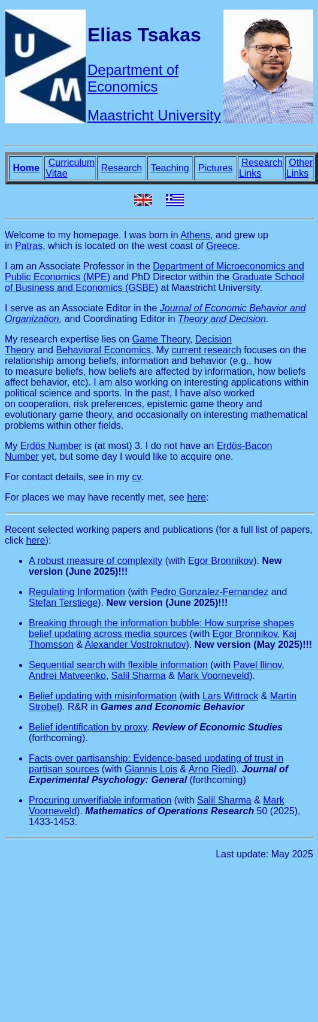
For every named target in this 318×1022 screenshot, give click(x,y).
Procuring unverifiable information (100, 800)
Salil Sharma (138, 676)
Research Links (261, 167)
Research (121, 168)
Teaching (170, 168)
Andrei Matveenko (67, 676)
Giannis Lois (151, 769)
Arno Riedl (211, 769)
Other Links (299, 167)
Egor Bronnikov (220, 561)
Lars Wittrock (230, 696)
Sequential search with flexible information (118, 665)
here (196, 497)
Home (26, 168)
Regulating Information (77, 592)
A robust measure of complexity (95, 561)
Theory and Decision (222, 319)
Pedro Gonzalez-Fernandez (210, 592)
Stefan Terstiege (63, 603)
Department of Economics (132, 78)
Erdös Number (51, 446)
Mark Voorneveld (213, 676)
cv (136, 477)
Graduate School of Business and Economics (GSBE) (154, 282)
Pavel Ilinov (258, 665)
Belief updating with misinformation (103, 696)
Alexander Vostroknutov (135, 644)
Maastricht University (154, 115)
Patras (29, 246)
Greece (221, 246)
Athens (195, 235)
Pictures (215, 168)
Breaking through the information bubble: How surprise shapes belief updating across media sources (161, 628)
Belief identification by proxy (88, 727)
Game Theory (161, 339)
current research (206, 350)
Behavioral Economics (103, 350)
